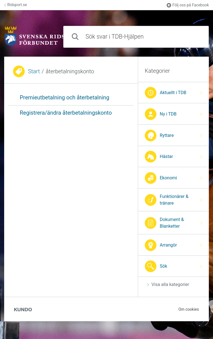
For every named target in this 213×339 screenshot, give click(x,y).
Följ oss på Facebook (188, 5)
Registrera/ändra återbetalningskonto (66, 112)
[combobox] (136, 36)
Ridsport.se (15, 4)
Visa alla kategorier (168, 284)
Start (34, 71)
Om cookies (188, 309)
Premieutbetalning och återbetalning (64, 97)
